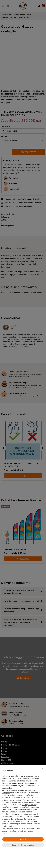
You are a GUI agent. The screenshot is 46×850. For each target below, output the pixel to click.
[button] (43, 769)
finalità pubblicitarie (29, 805)
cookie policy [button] (7, 788)
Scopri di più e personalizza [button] (23, 845)
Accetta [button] (23, 839)
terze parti (6, 793)
